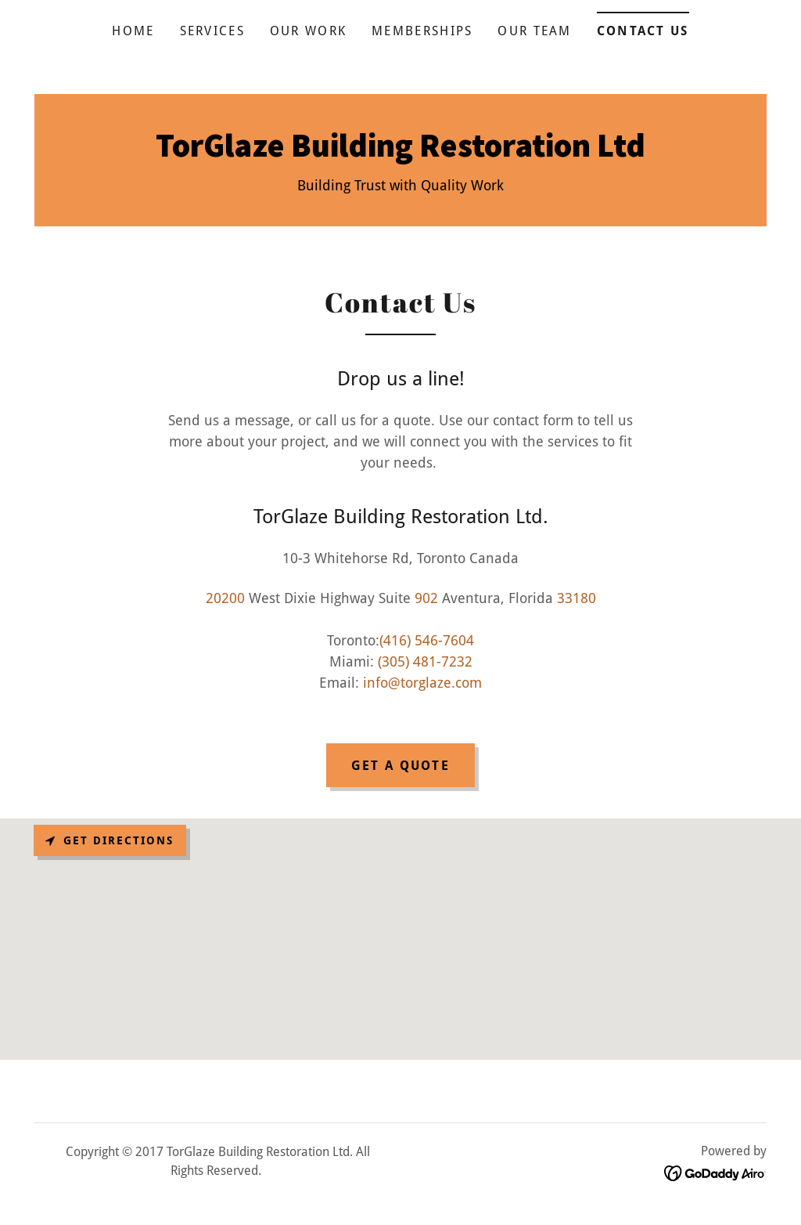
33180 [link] (576, 598)
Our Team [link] (534, 30)
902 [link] (426, 598)
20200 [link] (225, 598)
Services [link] (212, 30)
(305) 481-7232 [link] (425, 661)
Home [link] (133, 30)
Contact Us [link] (643, 30)
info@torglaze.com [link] (422, 682)
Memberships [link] (422, 30)
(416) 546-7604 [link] (426, 640)
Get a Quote (400, 765)
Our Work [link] (308, 30)
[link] (400, 151)
